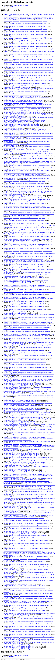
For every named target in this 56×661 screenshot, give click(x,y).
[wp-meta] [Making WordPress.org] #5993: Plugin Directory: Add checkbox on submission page (26, 520)
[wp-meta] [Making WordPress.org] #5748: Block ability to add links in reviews (22, 383)
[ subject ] (20, 5)
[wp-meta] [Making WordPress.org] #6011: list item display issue (19, 645)
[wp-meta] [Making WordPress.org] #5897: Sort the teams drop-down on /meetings (23, 259)
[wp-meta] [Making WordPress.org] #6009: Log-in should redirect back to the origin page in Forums (27, 623)
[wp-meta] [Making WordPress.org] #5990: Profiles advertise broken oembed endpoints (24, 471)
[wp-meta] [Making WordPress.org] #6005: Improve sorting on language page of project (24, 607)
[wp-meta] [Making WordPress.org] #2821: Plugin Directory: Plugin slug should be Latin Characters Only (28, 186)
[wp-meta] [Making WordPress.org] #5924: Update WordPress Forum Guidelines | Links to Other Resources (29, 256)
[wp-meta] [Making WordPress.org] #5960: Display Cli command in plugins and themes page (26, 31)
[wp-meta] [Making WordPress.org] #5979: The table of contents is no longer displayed (24, 181)
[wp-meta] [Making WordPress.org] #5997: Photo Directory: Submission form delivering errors (26, 537)
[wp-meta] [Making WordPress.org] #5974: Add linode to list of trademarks (21, 124)
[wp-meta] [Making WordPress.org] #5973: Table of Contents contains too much (22, 93)
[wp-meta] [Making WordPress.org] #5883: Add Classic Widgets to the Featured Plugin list (25, 264)
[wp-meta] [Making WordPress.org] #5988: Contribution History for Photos (21, 453)
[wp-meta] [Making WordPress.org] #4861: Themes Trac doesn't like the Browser (23, 358)
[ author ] (25, 5)
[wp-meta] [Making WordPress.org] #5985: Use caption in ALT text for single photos (24, 417)
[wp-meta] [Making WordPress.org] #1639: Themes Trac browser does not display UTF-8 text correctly (28, 355)
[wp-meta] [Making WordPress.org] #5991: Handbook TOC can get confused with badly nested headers (28, 489)
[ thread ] (16, 5)
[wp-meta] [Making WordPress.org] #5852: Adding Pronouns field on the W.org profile (24, 350)
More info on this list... (9, 6)
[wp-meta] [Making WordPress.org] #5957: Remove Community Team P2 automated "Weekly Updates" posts (29, 253)
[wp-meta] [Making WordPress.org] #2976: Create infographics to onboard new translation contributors (28, 97)
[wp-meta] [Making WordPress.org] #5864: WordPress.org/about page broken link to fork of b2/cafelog (28, 426)
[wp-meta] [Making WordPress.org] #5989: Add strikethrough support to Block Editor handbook (26, 457)
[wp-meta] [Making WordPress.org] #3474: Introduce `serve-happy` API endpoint (23, 100)
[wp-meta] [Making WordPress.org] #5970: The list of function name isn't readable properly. (25, 21)
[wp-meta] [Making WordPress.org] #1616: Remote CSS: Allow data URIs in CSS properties (25, 91)
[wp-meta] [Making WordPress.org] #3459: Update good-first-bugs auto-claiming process (25, 359)
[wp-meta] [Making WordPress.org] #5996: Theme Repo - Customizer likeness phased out (25, 535)
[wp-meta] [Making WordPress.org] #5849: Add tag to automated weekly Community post (25, 266)
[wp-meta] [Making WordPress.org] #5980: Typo (15, 311)
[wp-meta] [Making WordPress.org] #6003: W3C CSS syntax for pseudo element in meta (24, 585)
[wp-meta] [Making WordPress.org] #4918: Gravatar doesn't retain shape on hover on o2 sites (26, 405)
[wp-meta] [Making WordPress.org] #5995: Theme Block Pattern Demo (20, 532)
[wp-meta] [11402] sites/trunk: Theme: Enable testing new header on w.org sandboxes (24, 518)
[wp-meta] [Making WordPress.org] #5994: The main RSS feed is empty (21, 531)
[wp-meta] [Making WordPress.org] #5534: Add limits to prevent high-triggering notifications (26, 367)
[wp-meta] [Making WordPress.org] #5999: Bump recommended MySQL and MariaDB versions (26, 564)
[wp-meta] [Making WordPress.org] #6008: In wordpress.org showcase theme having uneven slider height (28, 618)
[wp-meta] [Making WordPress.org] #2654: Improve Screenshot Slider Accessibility (23, 101)
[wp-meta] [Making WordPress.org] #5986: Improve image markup (19, 421)
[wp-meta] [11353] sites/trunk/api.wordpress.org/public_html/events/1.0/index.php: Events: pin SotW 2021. (29, 59)
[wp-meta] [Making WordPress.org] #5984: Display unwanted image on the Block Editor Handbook (27, 412)
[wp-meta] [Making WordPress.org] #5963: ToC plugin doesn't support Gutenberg (23, 111)
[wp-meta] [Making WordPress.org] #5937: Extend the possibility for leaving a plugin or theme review (28, 251)
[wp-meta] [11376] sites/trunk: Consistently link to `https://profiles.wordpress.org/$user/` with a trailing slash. (29, 292)
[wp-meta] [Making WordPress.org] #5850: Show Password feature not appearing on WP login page (27, 325)
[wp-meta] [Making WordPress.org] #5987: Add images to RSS (18, 452)
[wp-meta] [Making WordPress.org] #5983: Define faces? (17, 385)
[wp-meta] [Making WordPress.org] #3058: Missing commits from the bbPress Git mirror (25, 364)
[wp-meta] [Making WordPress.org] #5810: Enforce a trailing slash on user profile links (24, 277)
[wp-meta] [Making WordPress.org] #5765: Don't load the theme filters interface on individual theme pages (29, 397)
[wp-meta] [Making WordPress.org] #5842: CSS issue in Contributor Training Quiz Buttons (25, 309)
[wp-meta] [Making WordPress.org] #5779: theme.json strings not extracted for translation (25, 83)
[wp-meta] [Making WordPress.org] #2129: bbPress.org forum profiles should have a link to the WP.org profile (29, 432)
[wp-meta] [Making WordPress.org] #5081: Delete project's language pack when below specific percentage (29, 67)
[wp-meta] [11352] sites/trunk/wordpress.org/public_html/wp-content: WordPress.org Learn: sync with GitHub (29, 51)
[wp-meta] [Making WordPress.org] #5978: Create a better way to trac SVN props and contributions (27, 149)
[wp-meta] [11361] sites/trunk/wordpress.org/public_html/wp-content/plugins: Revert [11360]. (26, 158)
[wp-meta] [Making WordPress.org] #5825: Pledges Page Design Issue (20, 400)
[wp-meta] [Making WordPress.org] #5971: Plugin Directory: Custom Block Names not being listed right (28, 40)
